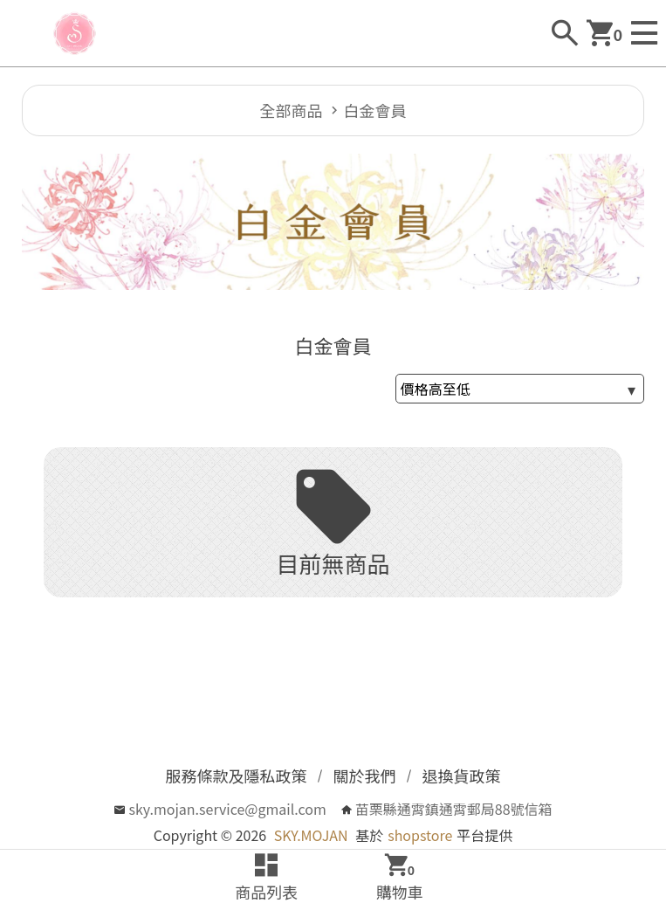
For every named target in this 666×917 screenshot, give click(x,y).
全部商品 (291, 110)
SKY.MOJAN (311, 834)
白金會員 (375, 110)
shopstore (420, 834)
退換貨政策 (461, 775)
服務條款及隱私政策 (236, 775)
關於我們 (364, 775)
